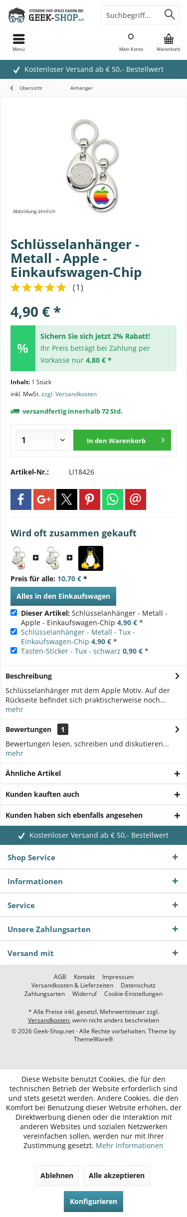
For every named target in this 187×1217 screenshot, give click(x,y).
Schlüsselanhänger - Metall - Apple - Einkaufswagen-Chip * (94, 617)
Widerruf (84, 994)
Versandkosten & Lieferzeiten (72, 985)
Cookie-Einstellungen (133, 994)
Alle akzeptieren (117, 1175)
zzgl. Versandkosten (69, 394)
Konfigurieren (93, 1201)
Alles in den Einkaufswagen (63, 596)
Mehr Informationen (130, 1145)
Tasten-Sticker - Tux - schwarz (71, 651)
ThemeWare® (93, 1039)
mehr (14, 709)
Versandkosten (48, 1020)
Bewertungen (28, 729)
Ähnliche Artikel (33, 773)
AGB (60, 977)
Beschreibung (28, 676)
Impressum (118, 977)
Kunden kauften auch (42, 794)
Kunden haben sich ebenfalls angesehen (74, 815)
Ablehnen (56, 1175)
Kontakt (84, 977)
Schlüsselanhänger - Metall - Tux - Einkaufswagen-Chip (78, 636)
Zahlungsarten (44, 994)
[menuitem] (168, 42)
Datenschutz (138, 985)
